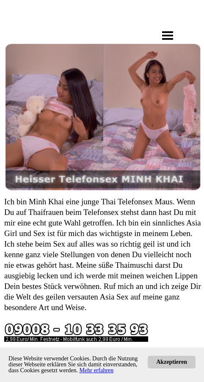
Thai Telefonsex (127, 201)
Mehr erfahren (96, 370)
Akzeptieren (171, 362)
